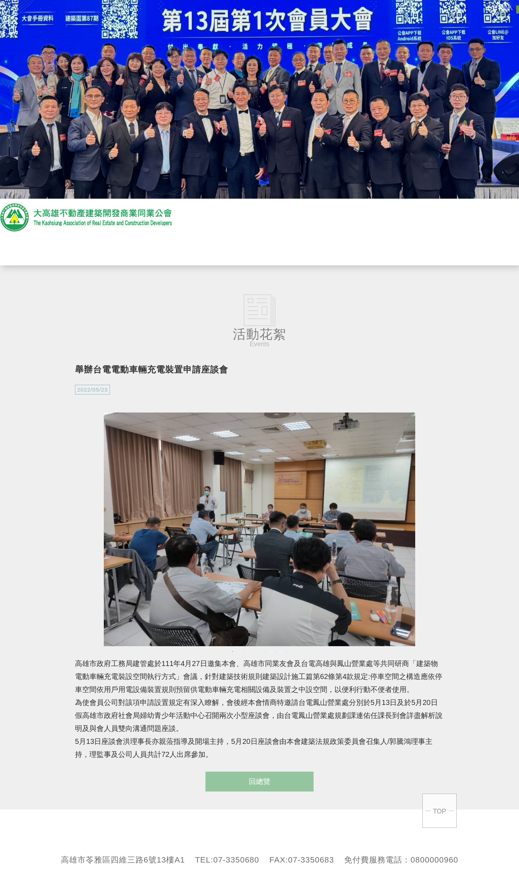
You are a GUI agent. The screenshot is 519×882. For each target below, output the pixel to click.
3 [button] (254, 651)
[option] (259, 529)
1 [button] (232, 651)
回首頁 (472, 249)
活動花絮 (321, 249)
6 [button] (286, 651)
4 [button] (265, 651)
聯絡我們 (421, 249)
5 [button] (275, 651)
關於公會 (169, 249)
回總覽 (259, 781)
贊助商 (270, 249)
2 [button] (243, 651)
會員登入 (503, 9)
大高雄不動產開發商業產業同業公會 (86, 217)
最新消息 (220, 249)
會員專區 (371, 249)
